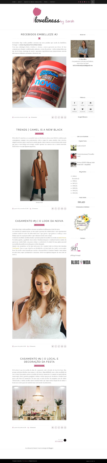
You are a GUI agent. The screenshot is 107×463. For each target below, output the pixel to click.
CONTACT (52, 1)
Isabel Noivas (62, 237)
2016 (74, 186)
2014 (74, 190)
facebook (74, 104)
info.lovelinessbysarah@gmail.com (83, 65)
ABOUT (20, 1)
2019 (74, 176)
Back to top (91, 461)
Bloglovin (82, 110)
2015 (74, 188)
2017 (74, 183)
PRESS (46, 1)
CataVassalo (15, 248)
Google (82, 104)
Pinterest (74, 110)
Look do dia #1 (81, 146)
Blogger (51, 448)
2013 (74, 193)
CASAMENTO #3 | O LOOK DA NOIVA (39, 221)
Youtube (91, 110)
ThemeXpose (25, 461)
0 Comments (34, 117)
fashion (39, 133)
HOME (14, 1)
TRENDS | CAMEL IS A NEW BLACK (39, 129)
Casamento (39, 224)
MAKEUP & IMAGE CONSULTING (33, 1)
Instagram (90, 104)
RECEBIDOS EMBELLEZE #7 (39, 34)
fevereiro (75, 178)
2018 (74, 181)
